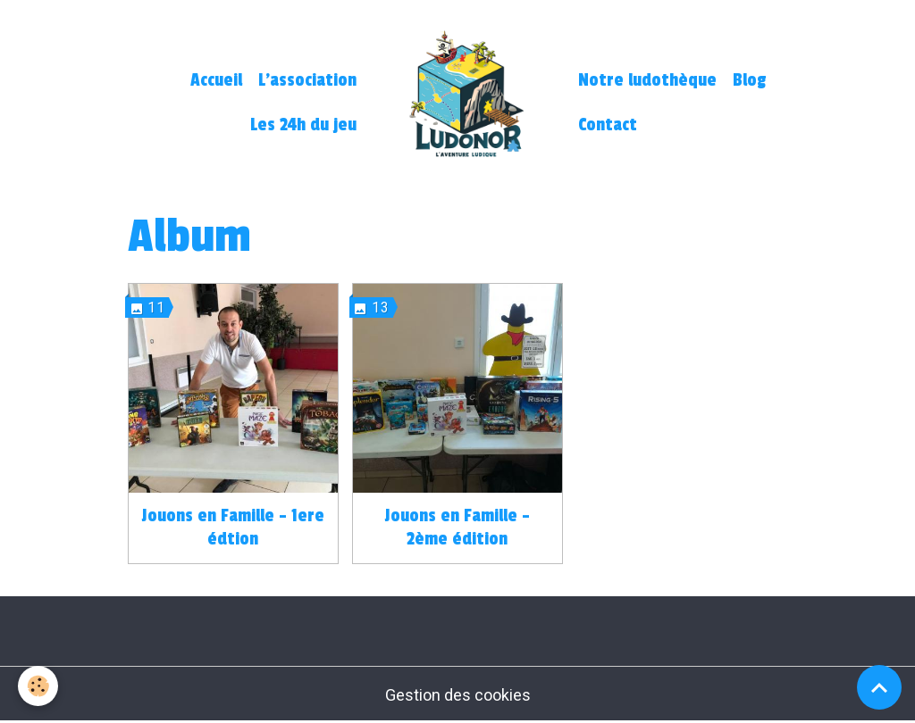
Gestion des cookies (458, 695)
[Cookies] (38, 686)
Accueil (216, 80)
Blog (749, 80)
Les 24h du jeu (303, 125)
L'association (307, 80)
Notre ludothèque (647, 80)
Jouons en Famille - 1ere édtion (232, 527)
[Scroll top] (879, 687)
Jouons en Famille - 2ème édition (457, 527)
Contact (607, 125)
